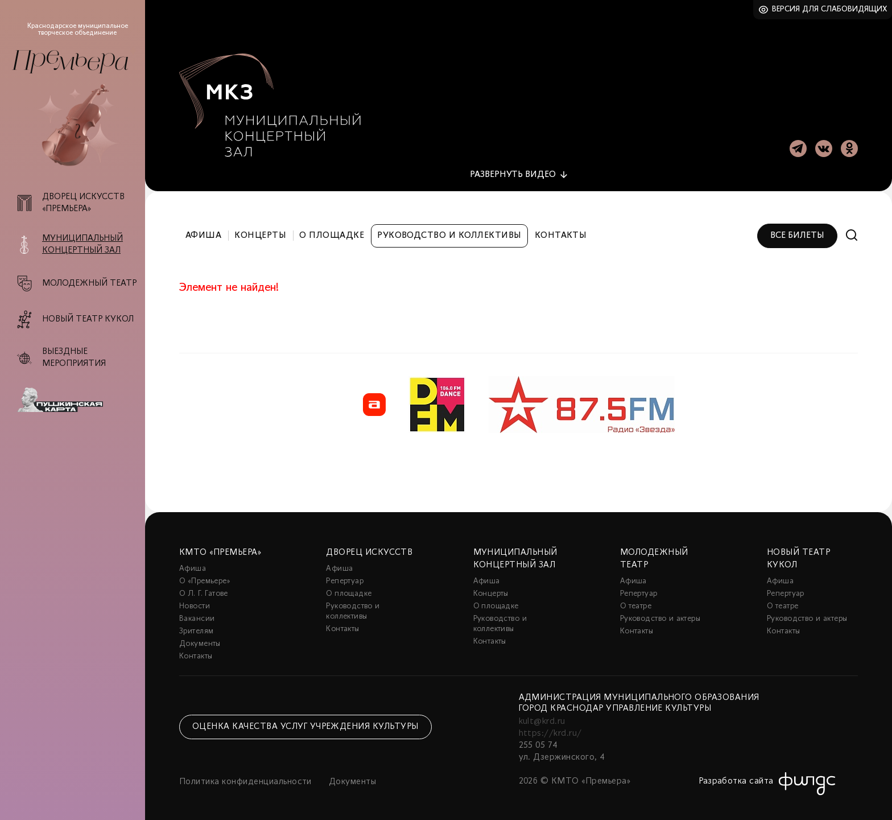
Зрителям (196, 628)
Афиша (203, 232)
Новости (194, 603)
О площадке (331, 232)
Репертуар (345, 578)
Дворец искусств (369, 549)
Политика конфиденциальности (245, 778)
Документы (200, 640)
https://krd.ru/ (550, 730)
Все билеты (797, 232)
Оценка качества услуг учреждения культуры (305, 723)
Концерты (260, 232)
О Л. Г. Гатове (203, 590)
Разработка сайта (736, 777)
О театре (635, 603)
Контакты (561, 232)
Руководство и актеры (660, 615)
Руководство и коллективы (449, 232)
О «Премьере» (204, 578)
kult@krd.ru (542, 718)
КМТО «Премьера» (220, 549)
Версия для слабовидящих (829, 9)
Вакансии (196, 615)
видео (513, 171)
